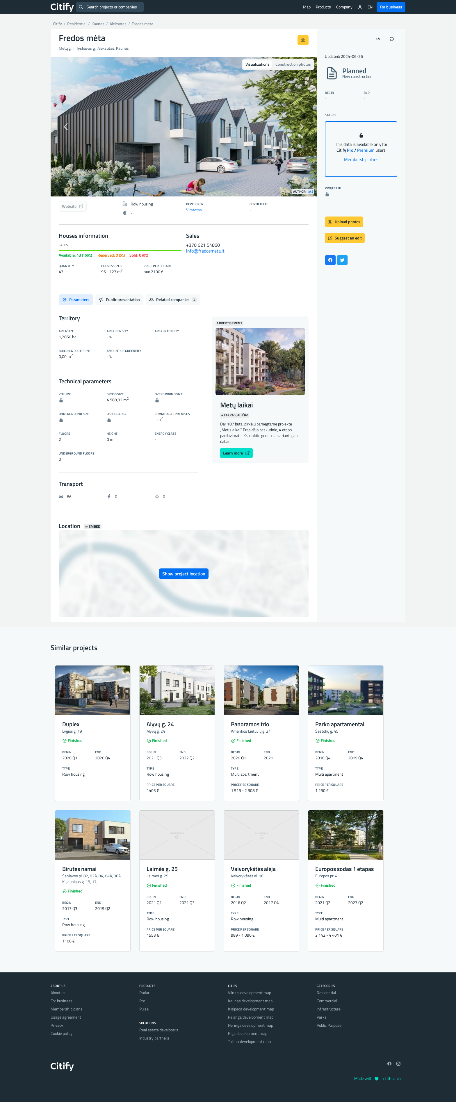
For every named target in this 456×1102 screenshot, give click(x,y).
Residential (326, 993)
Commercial (327, 1001)
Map (307, 7)
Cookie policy (61, 1033)
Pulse (144, 1009)
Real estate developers (158, 1030)
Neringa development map (250, 1025)
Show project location (183, 573)
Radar (144, 993)
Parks (322, 1017)
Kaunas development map (250, 1001)
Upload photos (344, 222)
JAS (310, 191)
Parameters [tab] (76, 299)
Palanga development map (250, 1017)
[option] (184, 126)
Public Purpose (329, 1025)
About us (58, 993)
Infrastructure (329, 1009)
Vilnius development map (249, 993)
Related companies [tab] (173, 299)
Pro (142, 1001)
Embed (92, 526)
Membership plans (361, 159)
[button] (70, 126)
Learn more (236, 453)
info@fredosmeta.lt (205, 250)
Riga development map (247, 1033)
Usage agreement (66, 1017)
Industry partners (154, 1038)
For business (391, 7)
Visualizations (257, 64)
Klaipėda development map (251, 1009)
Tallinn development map (249, 1041)
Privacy (57, 1025)
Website (72, 206)
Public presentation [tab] (119, 299)
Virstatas (194, 210)
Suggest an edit (345, 238)
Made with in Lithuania (377, 1078)
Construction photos (293, 64)
